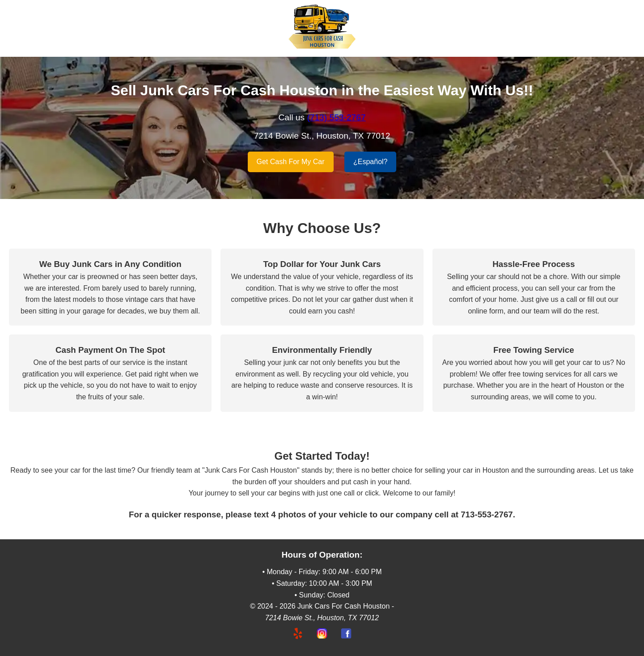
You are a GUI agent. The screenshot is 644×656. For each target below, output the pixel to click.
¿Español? (370, 161)
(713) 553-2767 (336, 117)
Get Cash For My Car (291, 161)
